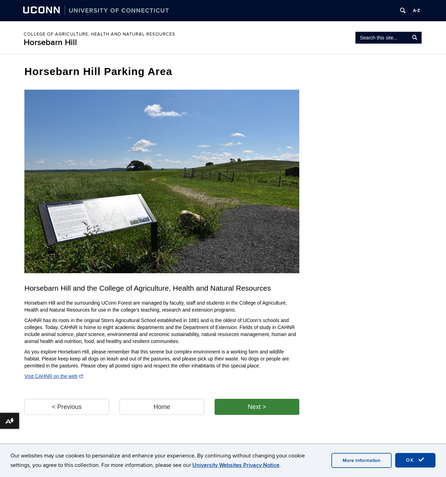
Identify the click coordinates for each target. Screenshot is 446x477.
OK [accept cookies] (415, 460)
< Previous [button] (67, 406)
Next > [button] (257, 406)
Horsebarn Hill (50, 42)
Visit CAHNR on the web (53, 376)
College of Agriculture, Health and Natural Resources (99, 34)
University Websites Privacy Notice (235, 465)
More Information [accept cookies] (361, 460)
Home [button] (161, 406)
